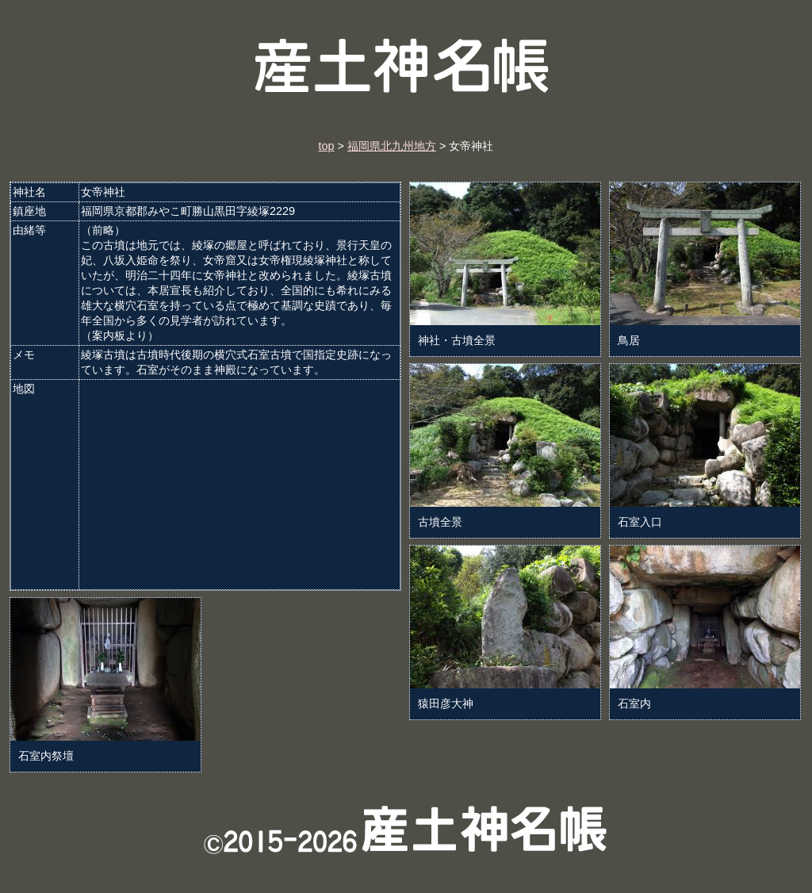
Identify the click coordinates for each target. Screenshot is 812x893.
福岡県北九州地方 (391, 146)
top (327, 146)
